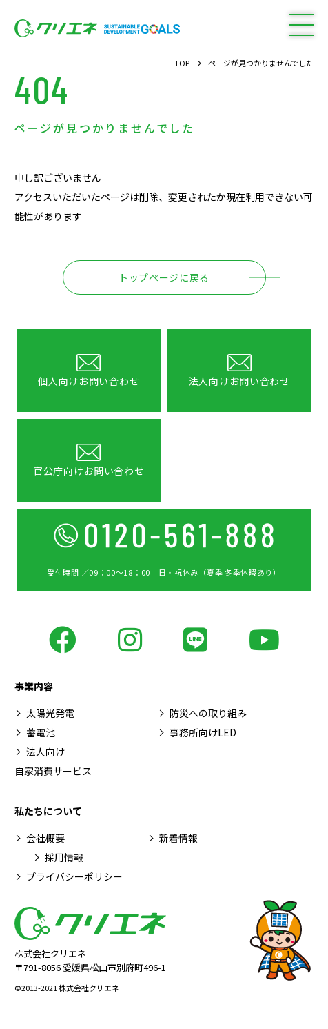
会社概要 (45, 838)
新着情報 (178, 838)
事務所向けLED (203, 732)
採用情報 (64, 857)
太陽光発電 (50, 713)
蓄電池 (40, 732)
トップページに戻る (164, 277)
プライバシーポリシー (74, 876)
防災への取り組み (208, 713)
